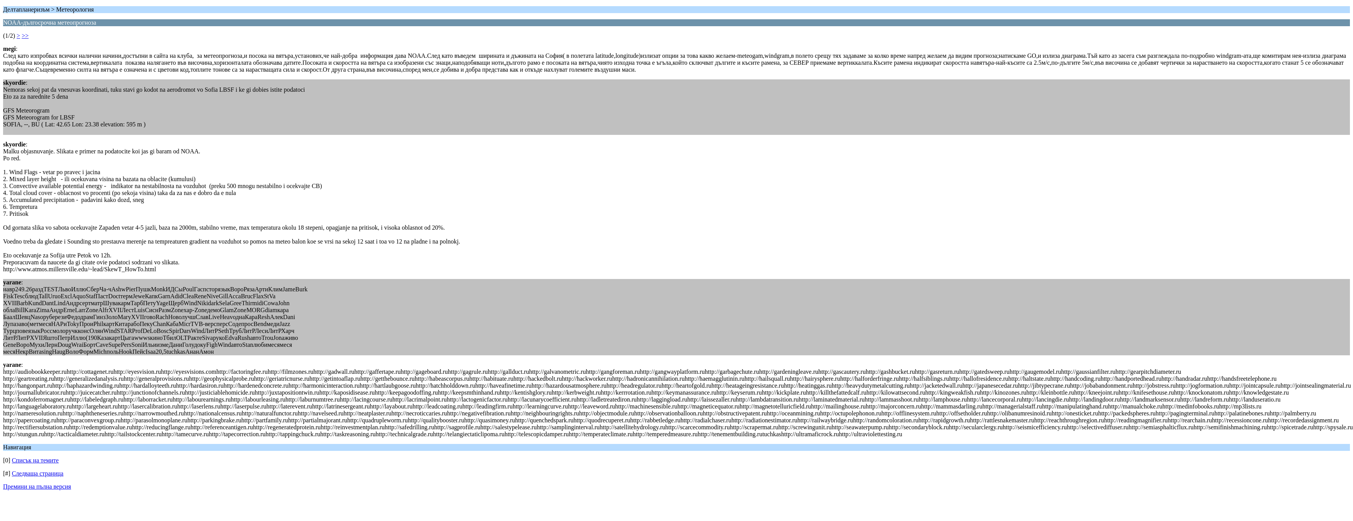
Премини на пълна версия (37, 486)
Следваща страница (38, 473)
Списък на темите (35, 460)
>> (25, 35)
